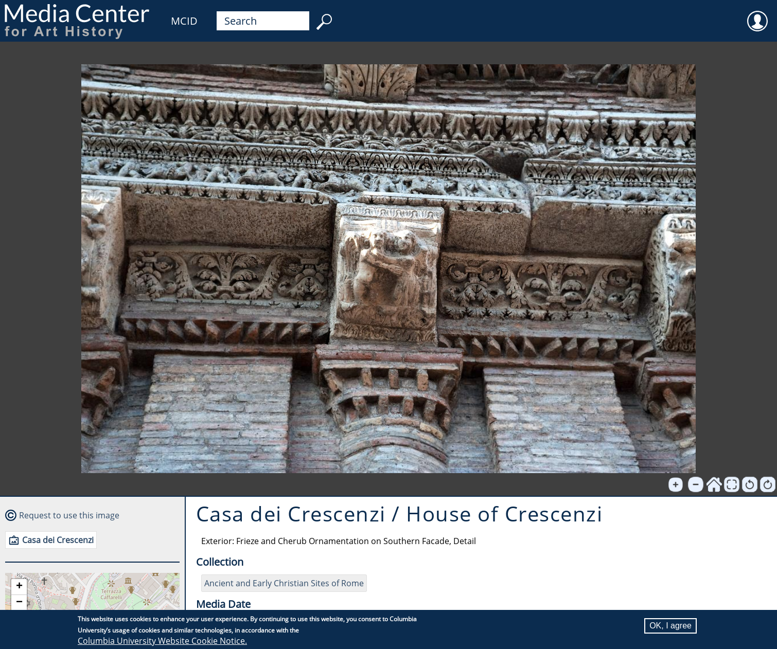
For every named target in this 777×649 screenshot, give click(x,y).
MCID (184, 21)
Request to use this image (69, 515)
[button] (19, 587)
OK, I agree (670, 625)
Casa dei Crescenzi (58, 540)
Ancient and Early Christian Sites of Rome (284, 583)
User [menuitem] (757, 14)
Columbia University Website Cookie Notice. (162, 640)
